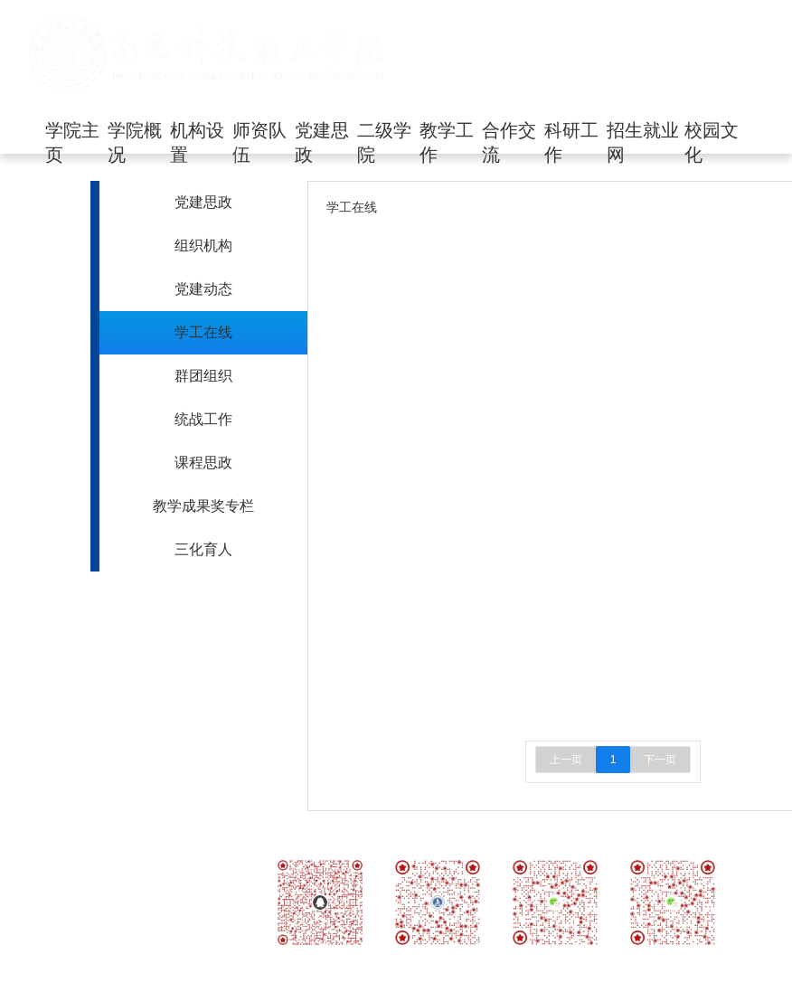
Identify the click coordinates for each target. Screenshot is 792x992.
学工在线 (203, 332)
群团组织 (203, 375)
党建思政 (203, 202)
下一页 (660, 759)
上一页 (566, 759)
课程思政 (203, 462)
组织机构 (203, 245)
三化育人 (203, 549)
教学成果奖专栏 (203, 506)
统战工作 (203, 419)
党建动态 (203, 289)
